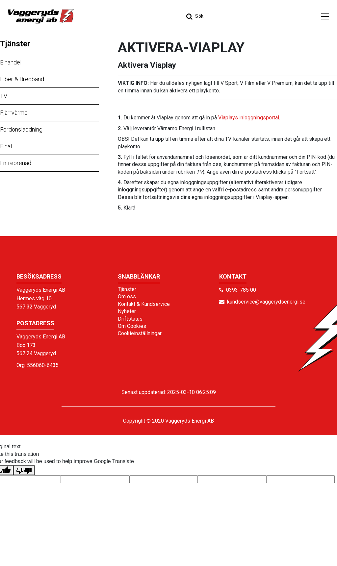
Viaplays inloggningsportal (248, 117)
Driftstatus (130, 319)
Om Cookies (132, 326)
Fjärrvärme (14, 112)
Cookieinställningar (140, 333)
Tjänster (15, 43)
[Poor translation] (24, 470)
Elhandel (10, 62)
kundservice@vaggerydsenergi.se (266, 302)
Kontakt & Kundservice (144, 304)
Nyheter (127, 311)
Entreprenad (15, 163)
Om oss (127, 296)
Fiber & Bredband (22, 79)
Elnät (6, 146)
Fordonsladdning (21, 129)
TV (3, 95)
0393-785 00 (241, 290)
